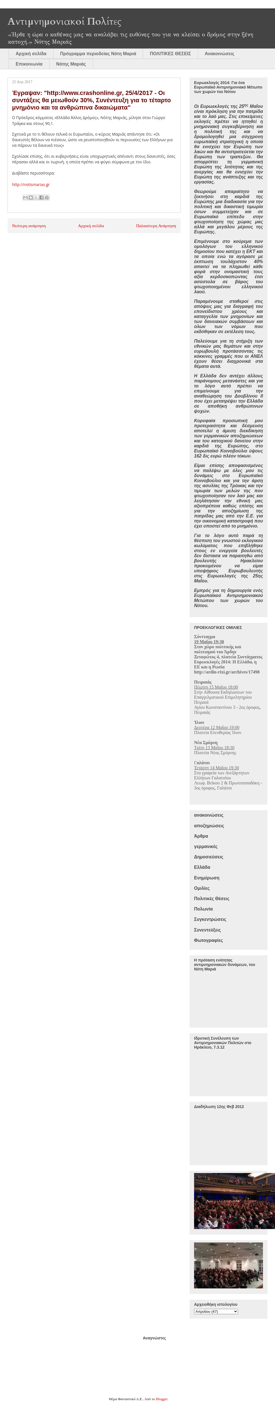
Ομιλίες (202, 888)
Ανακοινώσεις (219, 53)
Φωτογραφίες (208, 940)
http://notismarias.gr (31, 184)
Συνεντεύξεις (207, 930)
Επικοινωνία (29, 64)
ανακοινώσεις (208, 815)
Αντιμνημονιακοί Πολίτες (65, 21)
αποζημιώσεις (209, 825)
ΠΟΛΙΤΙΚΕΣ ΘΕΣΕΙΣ (170, 53)
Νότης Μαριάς (71, 64)
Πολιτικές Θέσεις (211, 898)
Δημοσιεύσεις (208, 856)
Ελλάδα (202, 867)
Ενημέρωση (206, 877)
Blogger (161, 1399)
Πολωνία (203, 909)
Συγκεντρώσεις (210, 919)
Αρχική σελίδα (31, 53)
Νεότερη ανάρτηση (29, 225)
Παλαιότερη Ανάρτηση (156, 225)
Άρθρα (201, 836)
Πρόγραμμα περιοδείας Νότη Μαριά (98, 53)
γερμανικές (206, 846)
